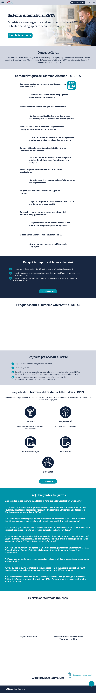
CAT (89, 2)
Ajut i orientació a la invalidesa (48, 677)
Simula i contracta (20, 35)
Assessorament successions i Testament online (68, 638)
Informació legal (30, 451)
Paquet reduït (65, 421)
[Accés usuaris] (77, 2)
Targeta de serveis (28, 636)
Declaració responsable (82, 675)
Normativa (65, 451)
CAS (93, 2)
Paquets (30, 421)
